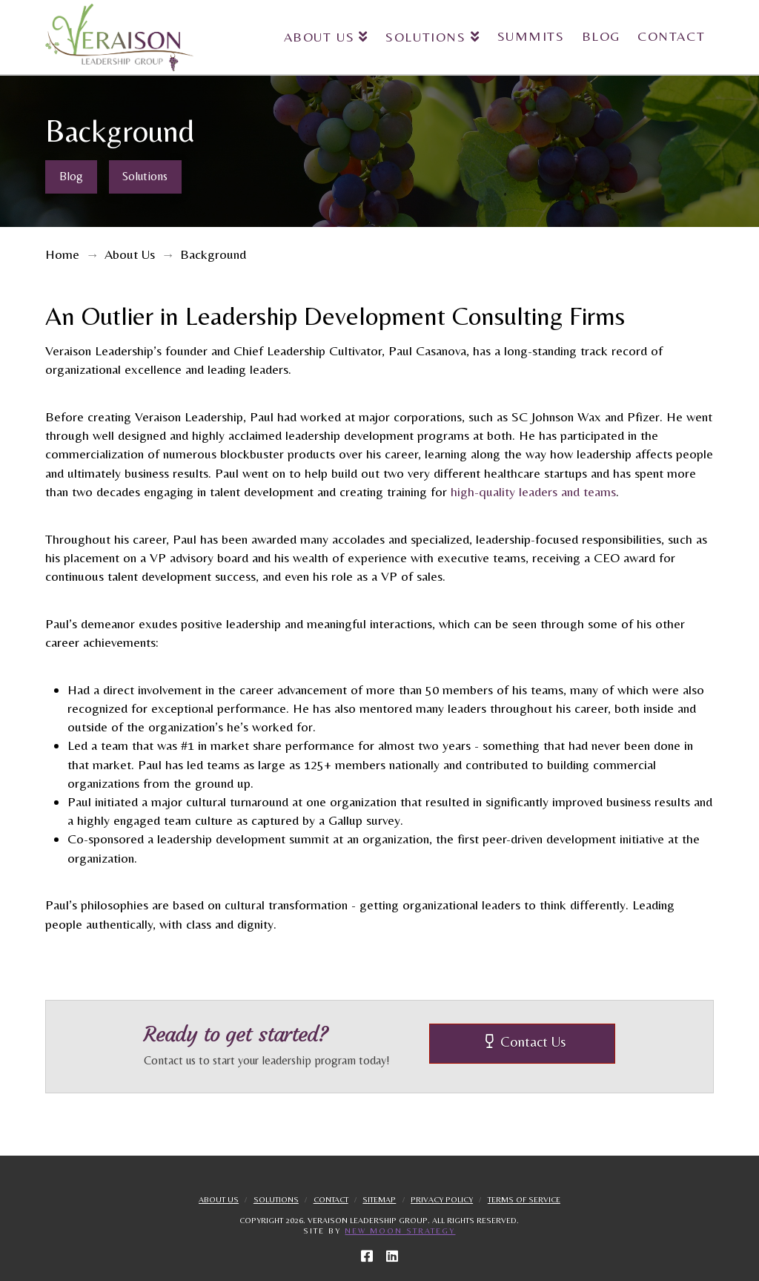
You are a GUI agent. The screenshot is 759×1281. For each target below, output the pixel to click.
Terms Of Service (524, 1199)
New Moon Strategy (400, 1230)
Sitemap (379, 1199)
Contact (331, 1199)
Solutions (276, 1199)
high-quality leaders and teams (533, 491)
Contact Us (525, 1041)
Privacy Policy (442, 1199)
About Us (219, 1199)
